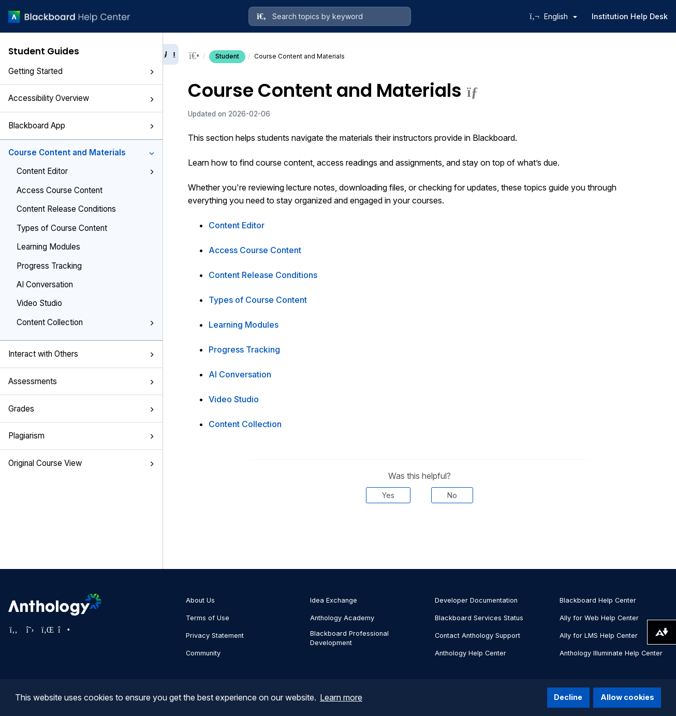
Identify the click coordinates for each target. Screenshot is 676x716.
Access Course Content (59, 190)
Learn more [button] (341, 697)
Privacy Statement (215, 635)
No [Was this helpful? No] (452, 495)
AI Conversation (45, 284)
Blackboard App (81, 125)
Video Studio (39, 303)
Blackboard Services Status (479, 618)
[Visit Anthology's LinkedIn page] (46, 629)
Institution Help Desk (630, 16)
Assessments (81, 381)
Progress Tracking (49, 266)
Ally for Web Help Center (599, 618)
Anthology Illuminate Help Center (611, 653)
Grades (81, 409)
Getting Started (81, 71)
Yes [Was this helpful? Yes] (388, 495)
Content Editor (85, 171)
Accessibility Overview (81, 98)
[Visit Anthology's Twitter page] (30, 629)
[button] (151, 72)
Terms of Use (207, 618)
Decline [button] (568, 697)
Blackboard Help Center (598, 600)
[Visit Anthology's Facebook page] (13, 629)
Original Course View (81, 463)
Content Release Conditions (66, 209)
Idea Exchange (333, 600)
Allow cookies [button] (627, 697)
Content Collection (85, 322)
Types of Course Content (62, 228)
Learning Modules (48, 247)
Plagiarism (81, 436)
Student (227, 56)
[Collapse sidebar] (171, 54)
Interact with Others (81, 354)
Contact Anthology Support (477, 635)
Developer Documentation (476, 600)
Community (203, 653)
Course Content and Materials (81, 152)
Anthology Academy (342, 618)
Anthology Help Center (470, 653)
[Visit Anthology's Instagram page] (63, 629)
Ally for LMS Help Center (599, 635)
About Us (200, 600)
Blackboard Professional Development (349, 638)
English (560, 16)
